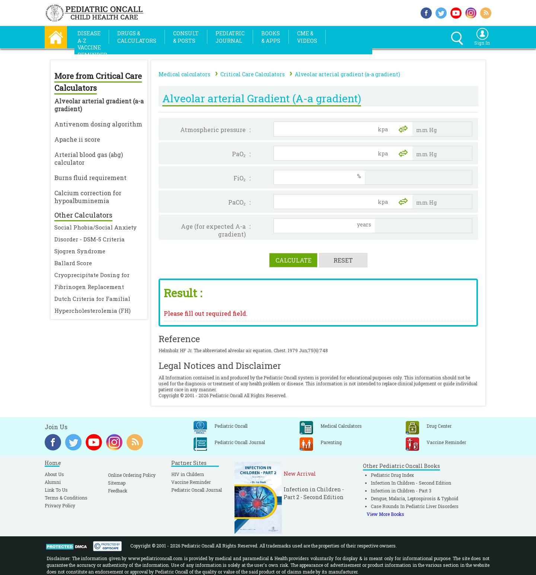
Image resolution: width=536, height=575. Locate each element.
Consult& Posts (186, 37)
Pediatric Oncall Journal (196, 490)
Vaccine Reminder (191, 482)
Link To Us (56, 490)
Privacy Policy (60, 505)
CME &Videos (307, 37)
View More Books (385, 514)
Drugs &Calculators (136, 37)
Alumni (53, 482)
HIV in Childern (187, 474)
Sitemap (116, 483)
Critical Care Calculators (252, 74)
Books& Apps (270, 37)
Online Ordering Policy (132, 475)
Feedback (117, 491)
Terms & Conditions (66, 498)
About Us (54, 474)
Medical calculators (184, 74)
